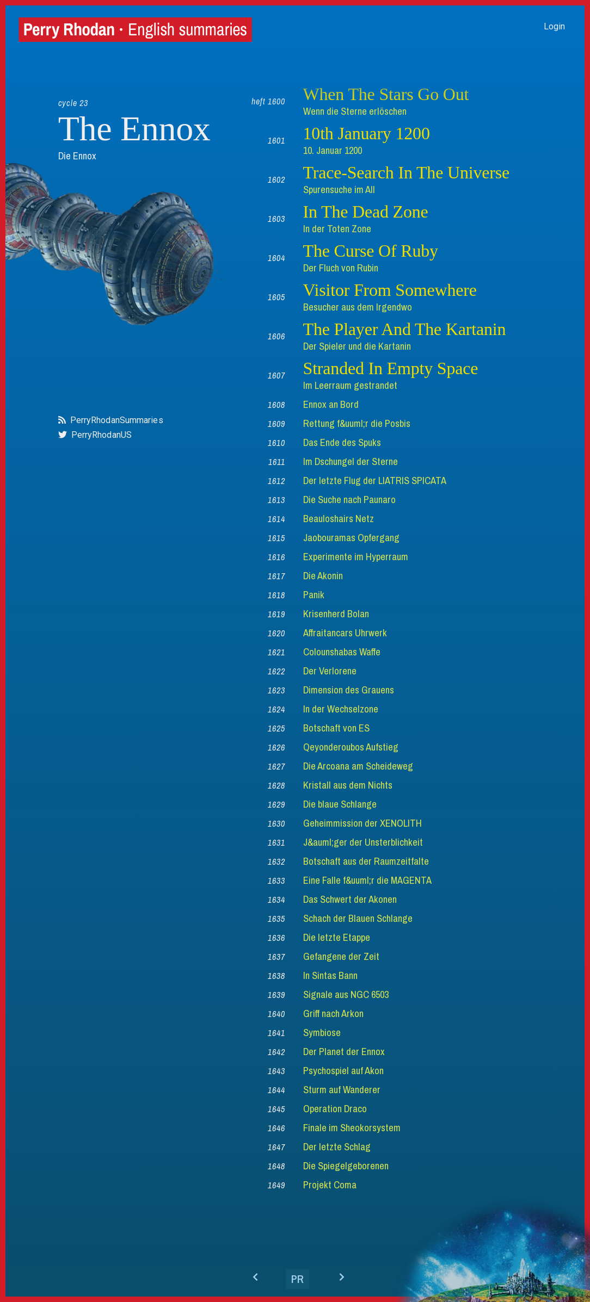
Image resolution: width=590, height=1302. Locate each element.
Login (555, 26)
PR (297, 1279)
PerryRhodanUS (101, 435)
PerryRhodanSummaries (116, 420)
